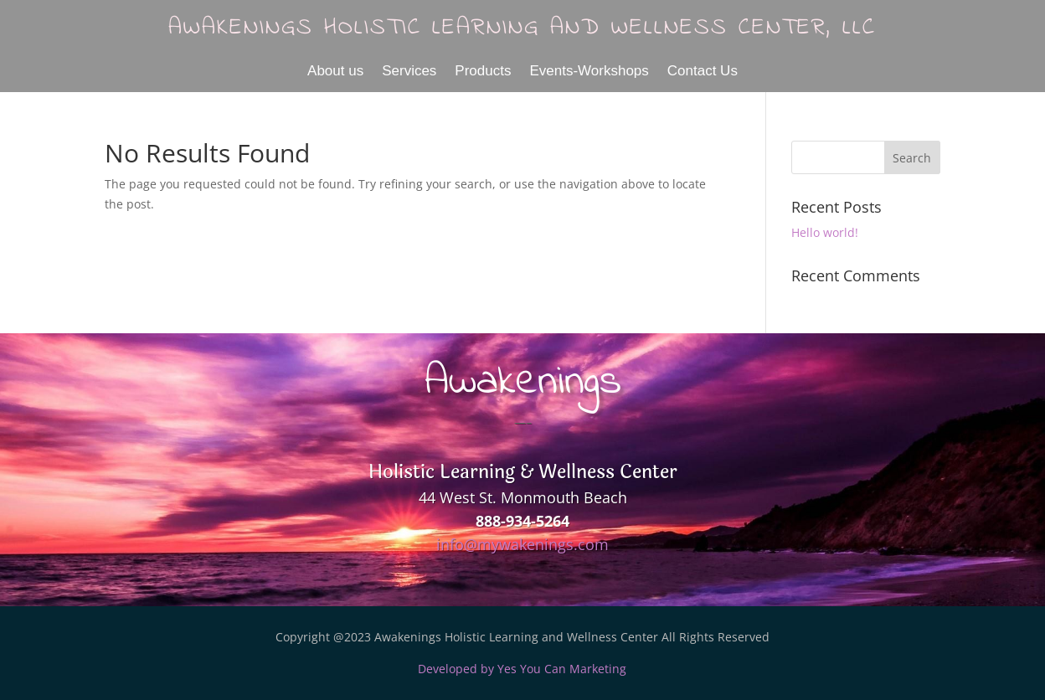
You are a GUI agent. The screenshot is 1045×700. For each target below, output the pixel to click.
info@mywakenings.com (522, 544)
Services (409, 72)
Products (483, 72)
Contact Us (702, 72)
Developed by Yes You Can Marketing (522, 669)
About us (335, 72)
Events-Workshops (588, 72)
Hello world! (824, 232)
